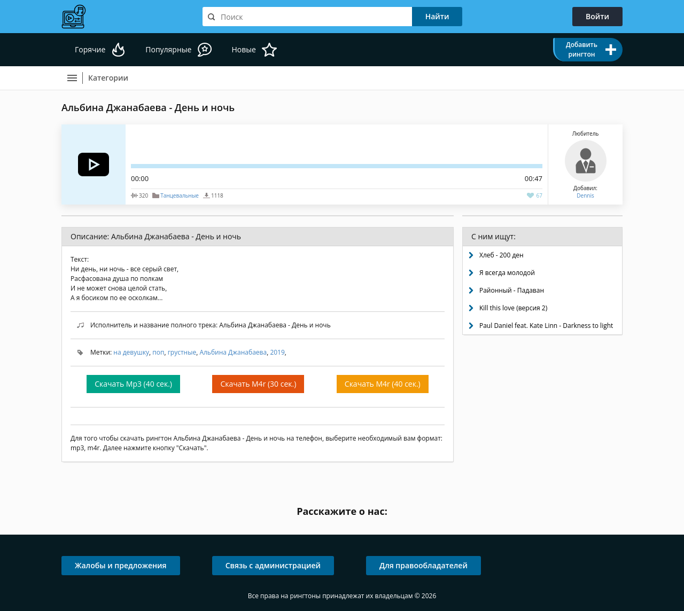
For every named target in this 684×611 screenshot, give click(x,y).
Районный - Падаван (511, 290)
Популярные (168, 49)
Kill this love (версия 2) (513, 307)
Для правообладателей (423, 565)
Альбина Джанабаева (233, 352)
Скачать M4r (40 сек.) (383, 384)
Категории (108, 78)
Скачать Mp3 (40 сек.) (133, 384)
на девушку (131, 352)
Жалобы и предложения (121, 565)
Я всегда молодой (507, 272)
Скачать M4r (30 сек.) (258, 384)
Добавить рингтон (581, 49)
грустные (182, 352)
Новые (243, 49)
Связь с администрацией (273, 565)
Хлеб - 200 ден (501, 255)
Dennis (585, 195)
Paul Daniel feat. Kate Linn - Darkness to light (546, 325)
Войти (597, 16)
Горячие (90, 49)
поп (158, 352)
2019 (277, 352)
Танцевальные (179, 195)
